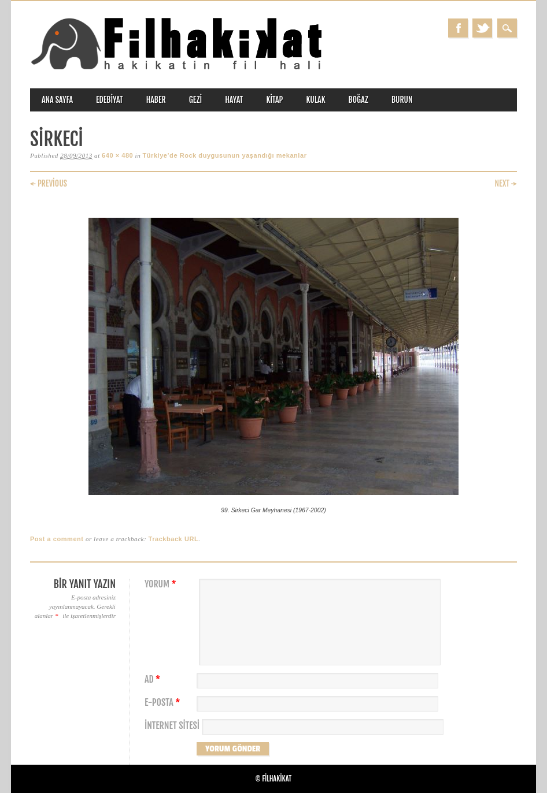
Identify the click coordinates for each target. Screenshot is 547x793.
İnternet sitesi (172, 725)
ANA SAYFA (57, 100)
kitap (274, 100)
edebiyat (109, 100)
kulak (315, 100)
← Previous (48, 183)
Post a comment (57, 538)
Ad (154, 679)
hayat (234, 100)
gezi (195, 100)
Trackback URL (174, 538)
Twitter (482, 28)
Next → (505, 183)
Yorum (162, 584)
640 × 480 (117, 155)
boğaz (358, 100)
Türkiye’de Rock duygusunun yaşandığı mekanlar (225, 155)
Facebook (458, 28)
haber (156, 100)
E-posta (164, 702)
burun (402, 100)
